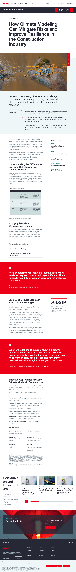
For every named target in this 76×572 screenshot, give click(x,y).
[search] (37, 3)
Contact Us (47, 3)
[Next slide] (26, 501)
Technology (54, 553)
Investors (58, 3)
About (32, 3)
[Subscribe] (50, 527)
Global (69, 3)
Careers (53, 3)
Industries (20, 3)
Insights (26, 3)
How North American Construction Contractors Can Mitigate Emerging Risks (28, 491)
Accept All (66, 566)
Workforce (53, 558)
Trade (52, 550)
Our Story (29, 550)
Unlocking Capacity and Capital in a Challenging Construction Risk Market (65, 491)
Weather (53, 555)
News (62, 3)
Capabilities (13, 3)
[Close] (74, 565)
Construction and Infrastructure (13, 9)
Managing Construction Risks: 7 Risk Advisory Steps (46, 490)
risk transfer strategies (14, 307)
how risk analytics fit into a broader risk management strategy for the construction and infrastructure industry (24, 422)
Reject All (58, 566)
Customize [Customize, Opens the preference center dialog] (50, 566)
